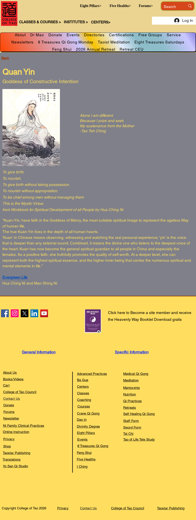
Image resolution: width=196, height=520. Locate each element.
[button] (90, 6)
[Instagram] (15, 313)
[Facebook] (5, 313)
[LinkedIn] (34, 313)
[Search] (172, 7)
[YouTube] (44, 313)
